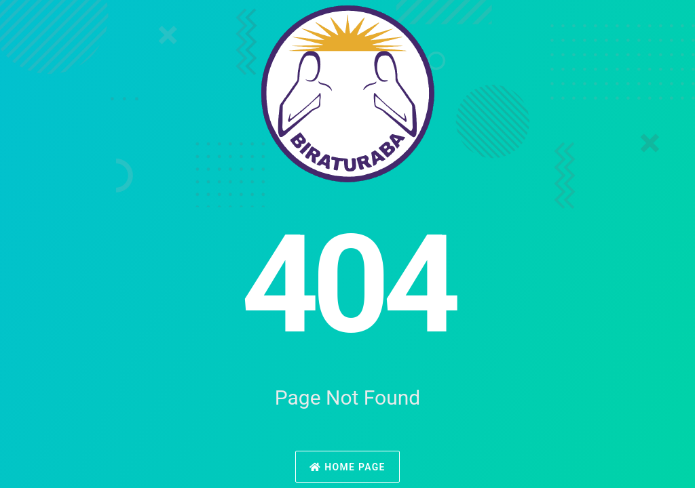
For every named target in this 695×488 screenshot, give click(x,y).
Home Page (347, 467)
